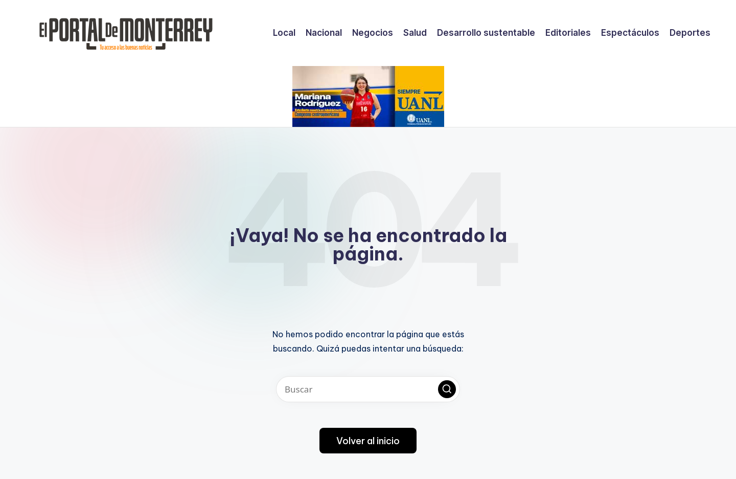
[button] (447, 389)
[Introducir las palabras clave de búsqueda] (368, 389)
